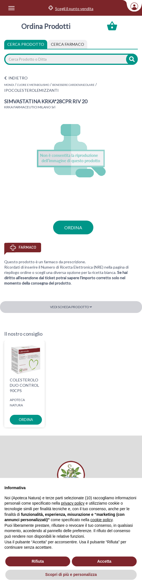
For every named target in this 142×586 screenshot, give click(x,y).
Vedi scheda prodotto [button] (71, 307)
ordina (73, 227)
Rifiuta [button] (38, 561)
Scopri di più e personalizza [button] (71, 574)
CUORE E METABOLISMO (33, 84)
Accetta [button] (104, 561)
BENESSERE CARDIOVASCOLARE (73, 84)
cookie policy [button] (101, 520)
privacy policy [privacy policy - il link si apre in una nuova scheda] (72, 503)
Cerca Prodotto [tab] (25, 44)
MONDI (9, 84)
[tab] (67, 44)
